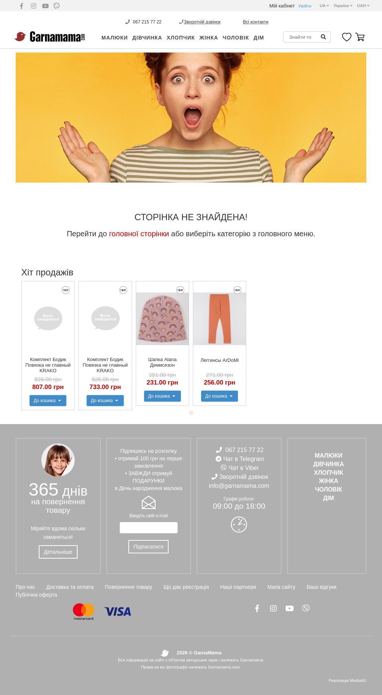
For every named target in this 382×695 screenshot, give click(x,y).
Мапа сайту (281, 587)
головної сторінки (139, 234)
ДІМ (258, 38)
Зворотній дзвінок (202, 22)
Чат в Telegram (243, 459)
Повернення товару (128, 587)
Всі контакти (255, 22)
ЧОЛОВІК (236, 38)
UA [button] (324, 5)
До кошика (48, 400)
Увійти (304, 6)
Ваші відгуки (321, 587)
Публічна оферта (36, 595)
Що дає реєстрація (186, 587)
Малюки (114, 38)
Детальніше (58, 552)
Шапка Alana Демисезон (162, 362)
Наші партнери (238, 587)
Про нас (25, 587)
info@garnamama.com (239, 486)
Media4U (358, 680)
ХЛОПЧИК (181, 38)
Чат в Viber (244, 468)
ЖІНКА (209, 38)
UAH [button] (363, 5)
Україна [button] (343, 5)
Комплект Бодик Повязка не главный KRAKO (48, 365)
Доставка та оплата (70, 587)
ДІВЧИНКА (147, 38)
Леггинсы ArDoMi (219, 360)
